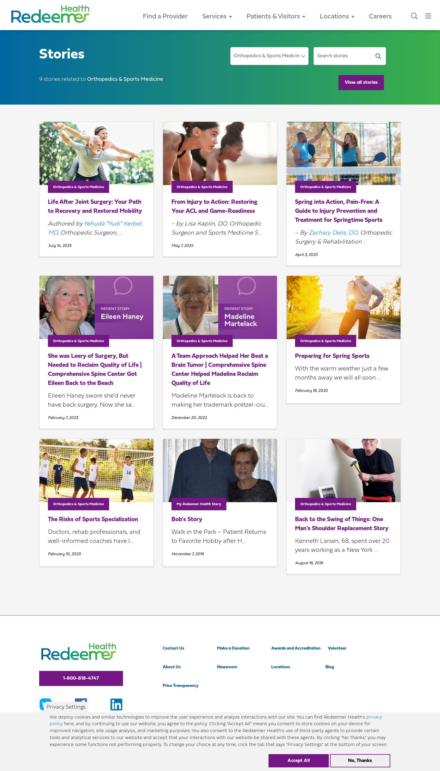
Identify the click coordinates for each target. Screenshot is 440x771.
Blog (329, 667)
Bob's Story (186, 520)
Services (217, 16)
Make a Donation (233, 648)
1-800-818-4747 (81, 678)
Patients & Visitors (276, 16)
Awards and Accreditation (296, 648)
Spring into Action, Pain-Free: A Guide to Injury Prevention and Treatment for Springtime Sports (338, 211)
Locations (337, 16)
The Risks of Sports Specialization (93, 520)
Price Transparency (181, 686)
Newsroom (227, 667)
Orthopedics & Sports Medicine (78, 187)
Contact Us (173, 648)
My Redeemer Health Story (199, 504)
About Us (172, 667)
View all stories (361, 82)
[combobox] (269, 56)
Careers (380, 16)
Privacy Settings (66, 711)
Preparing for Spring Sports (332, 356)
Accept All (299, 764)
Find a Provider (165, 16)
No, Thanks (360, 764)
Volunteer (337, 648)
